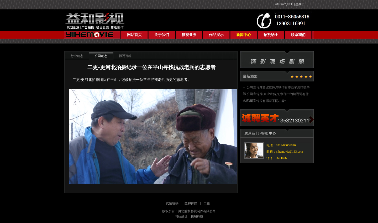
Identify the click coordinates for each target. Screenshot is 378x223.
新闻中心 (243, 35)
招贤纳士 (271, 35)
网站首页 (134, 35)
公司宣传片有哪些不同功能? (266, 101)
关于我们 (161, 35)
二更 (207, 203)
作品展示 (216, 35)
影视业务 (189, 35)
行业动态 (77, 56)
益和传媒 (191, 203)
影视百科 (125, 56)
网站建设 (181, 216)
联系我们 (298, 35)
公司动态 (101, 56)
